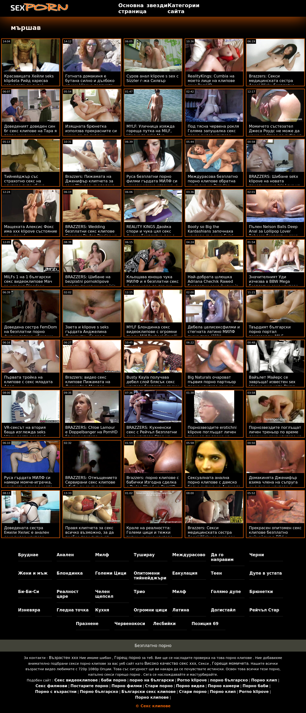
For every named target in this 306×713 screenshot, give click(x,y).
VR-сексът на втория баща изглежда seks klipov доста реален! (25, 432)
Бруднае (28, 554)
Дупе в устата (265, 573)
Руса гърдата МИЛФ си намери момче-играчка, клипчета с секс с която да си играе (28, 484)
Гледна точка (73, 610)
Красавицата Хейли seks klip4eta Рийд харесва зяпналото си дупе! (29, 80)
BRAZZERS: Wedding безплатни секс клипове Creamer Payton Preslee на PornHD (91, 233)
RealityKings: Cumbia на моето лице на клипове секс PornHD (211, 80)
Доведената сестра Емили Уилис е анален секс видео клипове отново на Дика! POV (26, 535)
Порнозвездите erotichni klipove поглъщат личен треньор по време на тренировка (212, 434)
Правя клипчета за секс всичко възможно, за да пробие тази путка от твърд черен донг (89, 535)
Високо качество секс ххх (170, 663)
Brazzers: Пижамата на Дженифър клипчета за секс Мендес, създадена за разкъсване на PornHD (90, 183)
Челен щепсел (104, 594)
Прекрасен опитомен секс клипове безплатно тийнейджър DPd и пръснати (275, 535)
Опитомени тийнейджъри (150, 575)
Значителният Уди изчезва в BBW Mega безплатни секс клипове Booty (273, 284)
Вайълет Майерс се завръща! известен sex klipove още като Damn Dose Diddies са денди (272, 384)
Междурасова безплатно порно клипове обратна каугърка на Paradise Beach (213, 183)
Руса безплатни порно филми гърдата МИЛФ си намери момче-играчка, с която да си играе (152, 183)
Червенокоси (129, 623)
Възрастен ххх (63, 657)
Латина (180, 610)
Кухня (102, 610)
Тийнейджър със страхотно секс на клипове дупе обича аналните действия (24, 183)
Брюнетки (261, 591)
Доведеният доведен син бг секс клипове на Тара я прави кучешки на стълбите (30, 133)
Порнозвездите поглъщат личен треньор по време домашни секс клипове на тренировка (275, 434)
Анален (65, 554)
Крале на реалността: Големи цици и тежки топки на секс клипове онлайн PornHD (149, 535)
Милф (102, 554)
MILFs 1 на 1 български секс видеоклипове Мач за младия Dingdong (28, 281)
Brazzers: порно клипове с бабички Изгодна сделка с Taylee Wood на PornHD (153, 482)
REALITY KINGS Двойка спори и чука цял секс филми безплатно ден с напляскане (150, 233)
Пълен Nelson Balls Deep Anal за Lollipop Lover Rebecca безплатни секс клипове (273, 233)
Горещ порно (127, 657)
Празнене (87, 623)
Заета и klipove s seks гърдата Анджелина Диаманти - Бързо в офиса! (87, 334)
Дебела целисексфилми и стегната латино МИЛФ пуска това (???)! (214, 331)
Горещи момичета (230, 663)
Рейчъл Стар (264, 610)
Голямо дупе (226, 591)
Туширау (144, 554)
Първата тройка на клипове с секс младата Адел (28, 382)
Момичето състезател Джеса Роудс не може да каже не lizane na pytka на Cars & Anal (275, 133)
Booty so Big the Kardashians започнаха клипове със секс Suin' (210, 231)
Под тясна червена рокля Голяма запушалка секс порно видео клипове (213, 131)
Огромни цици (150, 610)
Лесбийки (164, 623)
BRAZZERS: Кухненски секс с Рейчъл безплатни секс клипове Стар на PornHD (152, 434)
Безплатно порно (152, 645)
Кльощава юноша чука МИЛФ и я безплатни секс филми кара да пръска (153, 281)
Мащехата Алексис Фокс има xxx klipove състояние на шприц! (30, 231)
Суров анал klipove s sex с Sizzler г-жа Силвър (153, 78)
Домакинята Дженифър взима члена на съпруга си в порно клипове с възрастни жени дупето (273, 484)
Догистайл (223, 610)
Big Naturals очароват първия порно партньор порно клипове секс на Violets (212, 384)
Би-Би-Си (28, 591)
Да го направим (222, 557)
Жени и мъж (33, 573)
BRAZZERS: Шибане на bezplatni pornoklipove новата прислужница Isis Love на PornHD (90, 284)
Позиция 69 (205, 623)
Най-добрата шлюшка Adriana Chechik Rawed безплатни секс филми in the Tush (213, 284)
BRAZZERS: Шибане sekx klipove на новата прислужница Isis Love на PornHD (274, 183)
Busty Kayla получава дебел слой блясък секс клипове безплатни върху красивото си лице (153, 384)
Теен (216, 573)
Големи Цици (110, 573)
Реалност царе (67, 594)
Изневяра (29, 610)
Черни (256, 554)
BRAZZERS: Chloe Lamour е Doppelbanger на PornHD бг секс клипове (91, 432)
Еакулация (184, 573)
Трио (139, 591)
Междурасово (188, 554)
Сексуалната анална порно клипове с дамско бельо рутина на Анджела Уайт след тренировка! (214, 484)
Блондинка (70, 573)
